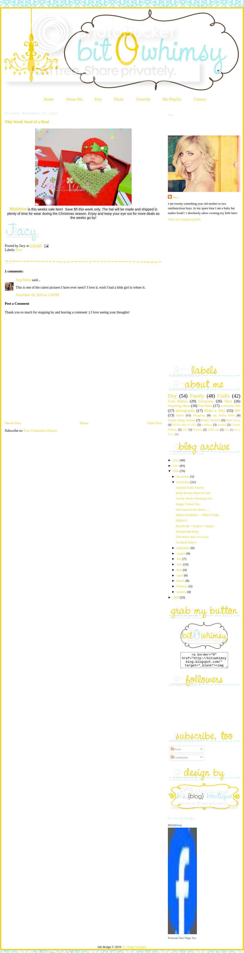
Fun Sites (205, 406)
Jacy (175, 197)
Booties (221, 424)
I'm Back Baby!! (186, 542)
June (180, 564)
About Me (74, 99)
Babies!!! (181, 520)
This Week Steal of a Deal (27, 122)
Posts (176, 752)
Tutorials (143, 99)
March (181, 580)
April (180, 575)
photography (185, 410)
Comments (179, 760)
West (228, 401)
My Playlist (172, 99)
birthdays (207, 424)
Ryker (180, 415)
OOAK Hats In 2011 (184, 424)
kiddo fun (213, 429)
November (184, 482)
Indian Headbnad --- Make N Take (197, 515)
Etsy (98, 99)
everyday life (230, 406)
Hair (227, 429)
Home (49, 99)
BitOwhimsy (175, 828)
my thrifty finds (224, 415)
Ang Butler (23, 280)
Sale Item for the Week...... (192, 509)
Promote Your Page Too (182, 940)
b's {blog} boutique (134, 950)
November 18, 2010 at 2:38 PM (37, 295)
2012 (176, 460)
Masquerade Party (187, 531)
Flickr (119, 99)
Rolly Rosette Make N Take (193, 493)
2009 (176, 597)
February (183, 586)
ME (237, 410)
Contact (200, 99)
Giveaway (206, 401)
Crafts (223, 396)
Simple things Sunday (181, 420)
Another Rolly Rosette (190, 487)
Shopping (199, 415)
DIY (185, 429)
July (180, 559)
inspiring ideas (179, 406)
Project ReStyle (210, 420)
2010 (176, 471)
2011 (176, 465)
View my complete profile (184, 219)
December (183, 476)
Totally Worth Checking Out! (194, 498)
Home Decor (233, 420)
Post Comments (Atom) (40, 431)
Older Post (154, 423)
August (182, 553)
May (180, 570)
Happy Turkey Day (188, 504)
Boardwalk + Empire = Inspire (195, 526)
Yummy (197, 429)
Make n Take (214, 410)
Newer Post (13, 423)
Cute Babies (177, 401)
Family (197, 396)
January (182, 592)
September (184, 548)
